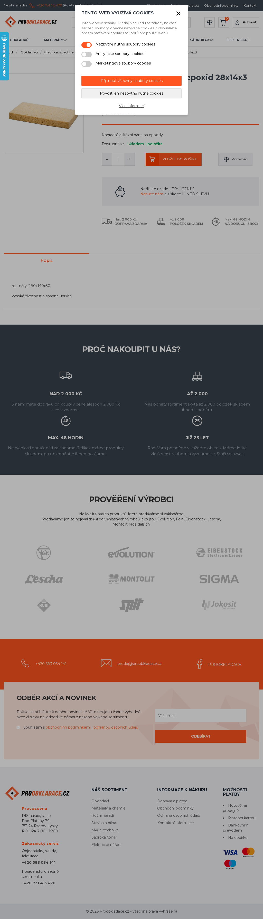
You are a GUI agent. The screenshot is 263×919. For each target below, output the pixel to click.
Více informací (131, 106)
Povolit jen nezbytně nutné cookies (131, 93)
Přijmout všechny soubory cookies (132, 80)
